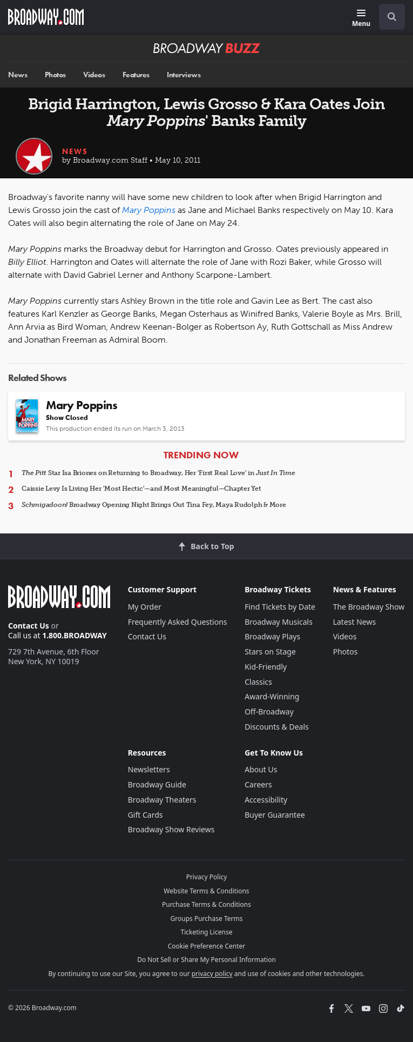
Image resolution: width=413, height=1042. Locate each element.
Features (136, 74)
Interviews (183, 74)
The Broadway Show (369, 607)
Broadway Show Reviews (171, 829)
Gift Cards (145, 815)
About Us (261, 769)
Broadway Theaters (162, 799)
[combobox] (387, 17)
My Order (144, 607)
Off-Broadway (269, 711)
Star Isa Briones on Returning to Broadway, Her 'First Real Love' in (158, 473)
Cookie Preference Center (207, 946)
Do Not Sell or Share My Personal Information (206, 959)
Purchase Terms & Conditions (206, 904)
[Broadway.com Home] (46, 17)
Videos (94, 74)
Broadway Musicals (279, 622)
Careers (258, 784)
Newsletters (149, 769)
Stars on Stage (270, 651)
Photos (55, 74)
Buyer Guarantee (275, 815)
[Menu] (361, 19)
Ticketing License (207, 932)
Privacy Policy (206, 876)
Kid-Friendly (266, 667)
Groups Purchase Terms (207, 918)
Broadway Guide (157, 784)
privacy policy (212, 973)
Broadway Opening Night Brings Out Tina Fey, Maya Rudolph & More (154, 505)
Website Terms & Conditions (206, 891)
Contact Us (28, 625)
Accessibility (266, 799)
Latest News (354, 622)
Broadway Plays (272, 636)
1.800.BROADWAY (74, 635)
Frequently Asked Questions (177, 622)
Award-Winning (272, 696)
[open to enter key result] (392, 17)
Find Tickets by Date (280, 607)
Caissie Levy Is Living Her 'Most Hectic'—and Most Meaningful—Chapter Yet (141, 488)
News (17, 74)
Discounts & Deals (277, 727)
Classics (258, 682)
